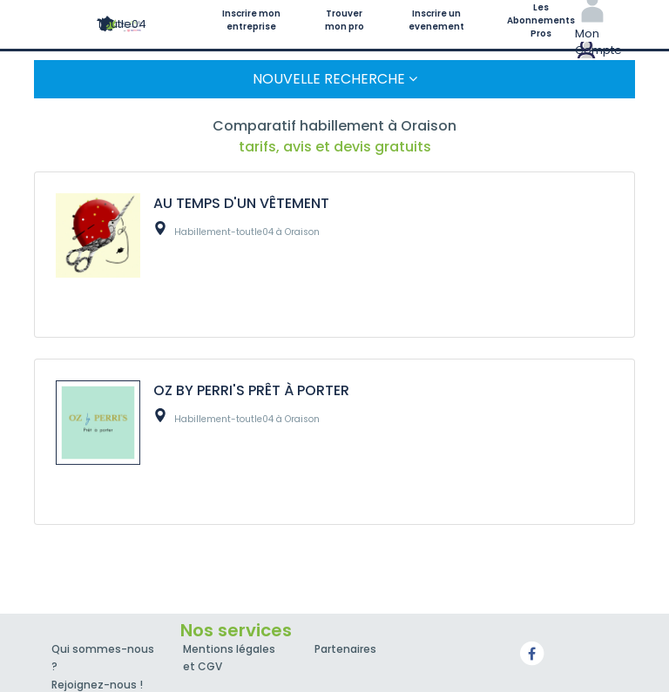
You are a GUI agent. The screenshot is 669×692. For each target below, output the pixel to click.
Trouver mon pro (344, 20)
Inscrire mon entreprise (251, 20)
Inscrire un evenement (436, 20)
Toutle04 (121, 24)
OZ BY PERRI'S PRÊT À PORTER (251, 390)
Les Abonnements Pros (541, 20)
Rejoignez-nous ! (97, 684)
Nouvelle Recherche (335, 79)
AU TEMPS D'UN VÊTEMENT (241, 203)
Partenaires (345, 649)
